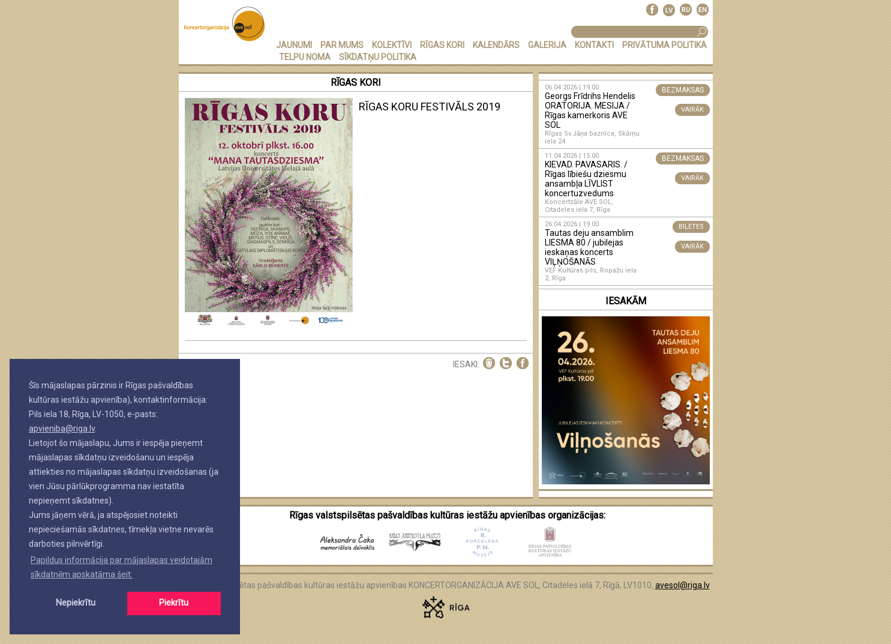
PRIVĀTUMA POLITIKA (664, 45)
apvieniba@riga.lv (62, 428)
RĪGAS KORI (442, 45)
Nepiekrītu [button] (75, 603)
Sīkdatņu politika (377, 57)
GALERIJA (547, 45)
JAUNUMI (294, 45)
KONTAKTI (594, 45)
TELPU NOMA (305, 57)
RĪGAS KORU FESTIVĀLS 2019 (429, 106)
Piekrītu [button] (173, 603)
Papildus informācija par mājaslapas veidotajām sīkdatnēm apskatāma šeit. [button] (121, 567)
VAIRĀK (692, 109)
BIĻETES (691, 226)
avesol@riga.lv (682, 585)
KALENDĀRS (496, 45)
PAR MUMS (342, 45)
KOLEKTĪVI (392, 45)
